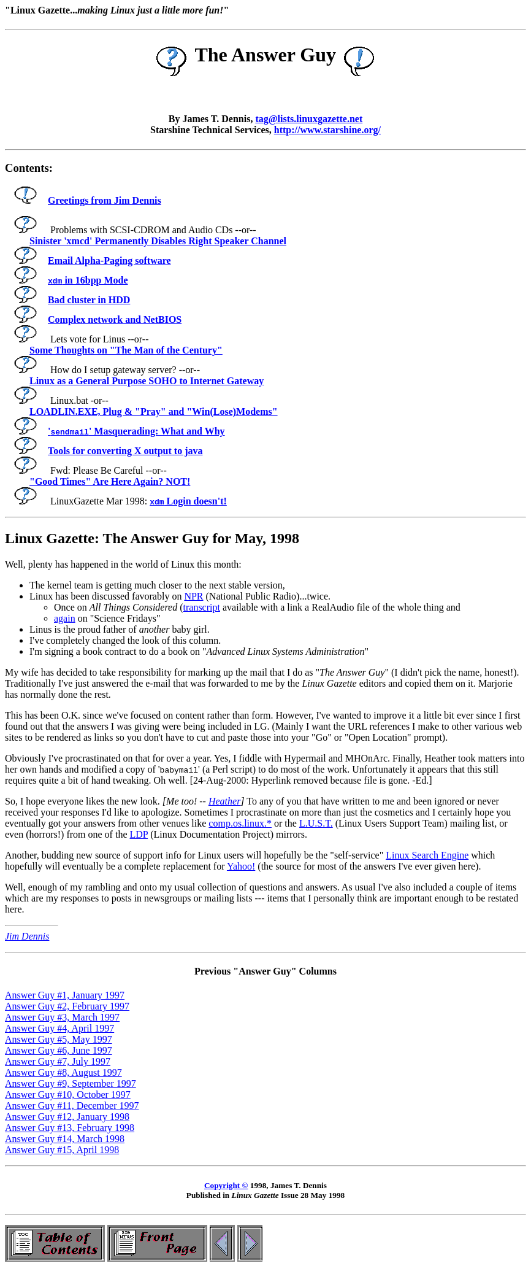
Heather (224, 801)
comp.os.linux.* (240, 823)
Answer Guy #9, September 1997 (70, 1083)
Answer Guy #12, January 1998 (67, 1116)
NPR (193, 596)
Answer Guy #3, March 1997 (62, 1017)
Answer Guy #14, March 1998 (64, 1138)
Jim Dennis (27, 936)
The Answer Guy (265, 55)
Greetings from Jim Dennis (86, 200)
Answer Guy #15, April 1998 (62, 1150)
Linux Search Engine (427, 855)
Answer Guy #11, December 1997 (72, 1105)
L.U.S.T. (316, 823)
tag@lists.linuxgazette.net (308, 119)
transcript (201, 607)
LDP (138, 834)
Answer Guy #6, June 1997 (58, 1050)
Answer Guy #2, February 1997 (67, 1006)
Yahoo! (241, 866)
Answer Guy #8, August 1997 (63, 1072)
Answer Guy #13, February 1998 (69, 1127)
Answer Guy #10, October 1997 (68, 1094)
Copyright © (226, 1185)
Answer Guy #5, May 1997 (58, 1039)
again (64, 618)
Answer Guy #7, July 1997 (57, 1061)
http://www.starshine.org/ (327, 130)
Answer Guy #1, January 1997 (64, 995)
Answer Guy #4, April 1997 (59, 1028)
